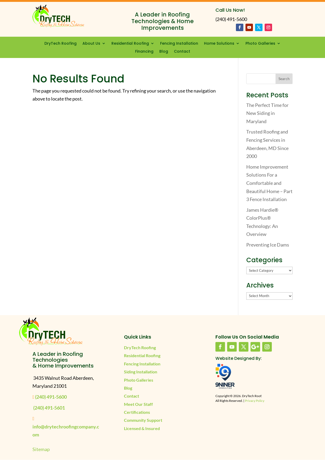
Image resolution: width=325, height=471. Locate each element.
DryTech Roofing (60, 43)
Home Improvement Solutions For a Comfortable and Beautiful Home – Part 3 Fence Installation (269, 183)
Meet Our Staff (138, 404)
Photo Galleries (260, 43)
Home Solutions (219, 43)
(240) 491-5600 (51, 397)
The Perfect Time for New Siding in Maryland (267, 113)
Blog (163, 51)
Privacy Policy (254, 401)
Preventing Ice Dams (267, 245)
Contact (182, 51)
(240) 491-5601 (49, 408)
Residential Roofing (130, 43)
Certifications (137, 412)
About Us (91, 43)
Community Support (143, 420)
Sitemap (41, 449)
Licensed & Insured (142, 428)
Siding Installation (140, 371)
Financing (144, 51)
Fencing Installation (179, 43)
